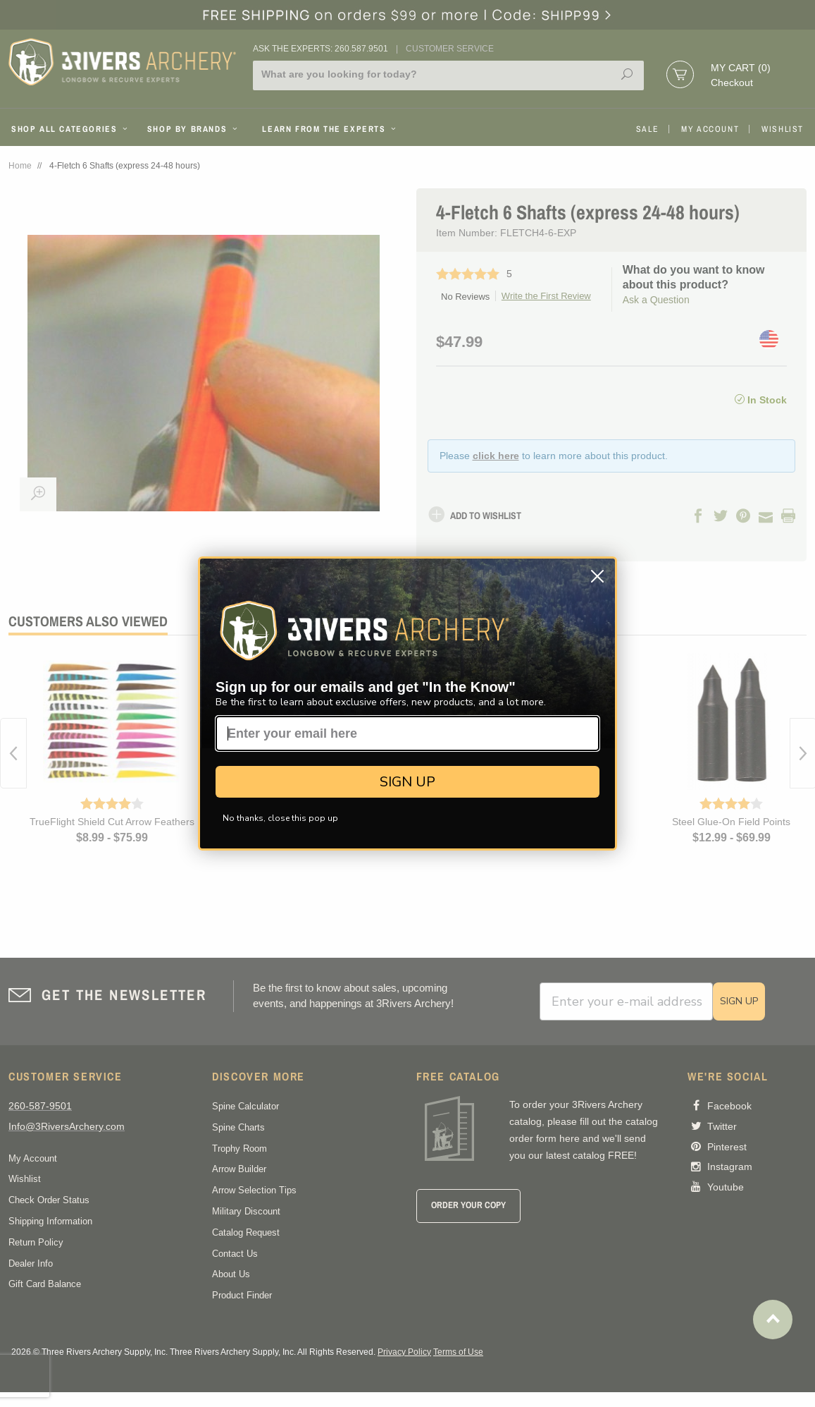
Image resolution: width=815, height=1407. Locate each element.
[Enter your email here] (407, 733)
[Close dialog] (597, 576)
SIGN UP (407, 781)
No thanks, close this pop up (280, 818)
